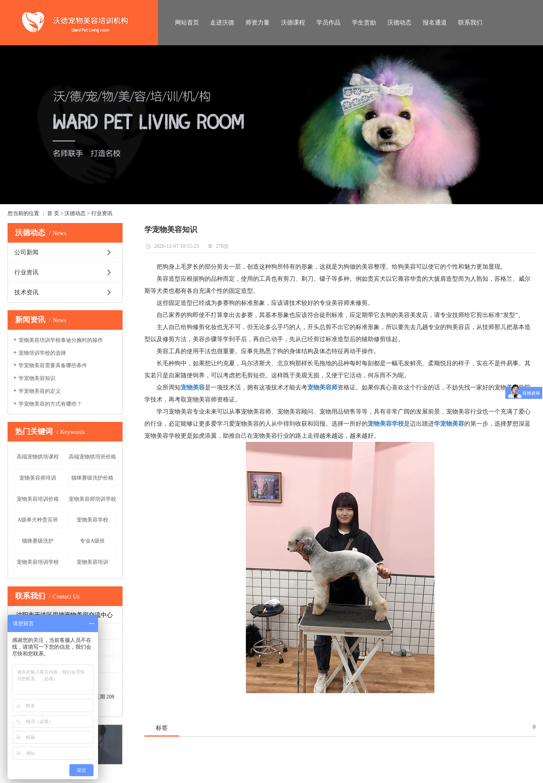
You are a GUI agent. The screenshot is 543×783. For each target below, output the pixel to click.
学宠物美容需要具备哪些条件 (52, 365)
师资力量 (257, 22)
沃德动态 (399, 22)
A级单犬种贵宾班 (37, 520)
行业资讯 (101, 213)
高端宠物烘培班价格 (92, 457)
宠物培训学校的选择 (42, 353)
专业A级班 (92, 541)
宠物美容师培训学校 (92, 499)
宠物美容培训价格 (38, 499)
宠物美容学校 (92, 520)
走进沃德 (222, 22)
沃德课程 (293, 22)
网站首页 (187, 22)
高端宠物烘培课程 (38, 457)
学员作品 (328, 22)
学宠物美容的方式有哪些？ (50, 404)
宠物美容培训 (92, 562)
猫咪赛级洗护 (38, 541)
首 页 (53, 213)
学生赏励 (364, 22)
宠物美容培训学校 (38, 562)
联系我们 (470, 22)
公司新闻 (26, 252)
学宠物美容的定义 (39, 391)
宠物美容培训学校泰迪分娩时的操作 (60, 340)
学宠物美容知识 (36, 378)
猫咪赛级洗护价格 (92, 478)
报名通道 (435, 22)
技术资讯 (26, 292)
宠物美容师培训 (37, 478)
